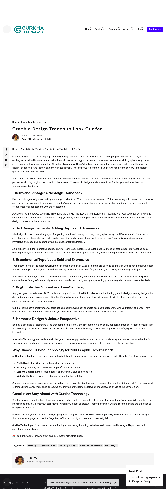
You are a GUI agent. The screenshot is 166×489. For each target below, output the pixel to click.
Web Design (110, 445)
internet (94, 156)
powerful (49, 265)
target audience (135, 308)
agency (114, 164)
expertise (143, 403)
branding (107, 156)
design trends (28, 171)
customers (59, 206)
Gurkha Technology (65, 164)
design (139, 160)
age (67, 156)
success (127, 400)
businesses (102, 383)
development (105, 425)
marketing (81, 217)
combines (63, 324)
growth (114, 356)
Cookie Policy (104, 482)
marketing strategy (67, 445)
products (120, 156)
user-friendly (56, 371)
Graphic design (20, 156)
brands (124, 203)
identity (41, 167)
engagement (64, 167)
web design (106, 276)
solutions (79, 376)
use (42, 339)
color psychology (74, 308)
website (86, 178)
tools (57, 265)
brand (34, 167)
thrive (111, 383)
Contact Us (155, 29)
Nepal (132, 356)
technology (76, 160)
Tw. (17, 482)
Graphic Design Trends (23, 122)
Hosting (30, 376)
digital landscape (46, 301)
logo (61, 217)
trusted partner (49, 425)
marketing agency (46, 249)
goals (91, 280)
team (104, 217)
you (105, 167)
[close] (115, 483)
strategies (50, 363)
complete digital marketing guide (65, 436)
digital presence (83, 418)
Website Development (28, 371)
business (33, 186)
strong (57, 199)
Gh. (24, 482)
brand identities (72, 367)
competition (127, 343)
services (134, 156)
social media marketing (91, 445)
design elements (33, 203)
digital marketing (101, 164)
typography (125, 199)
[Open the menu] (7, 29)
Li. (31, 482)
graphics (23, 252)
